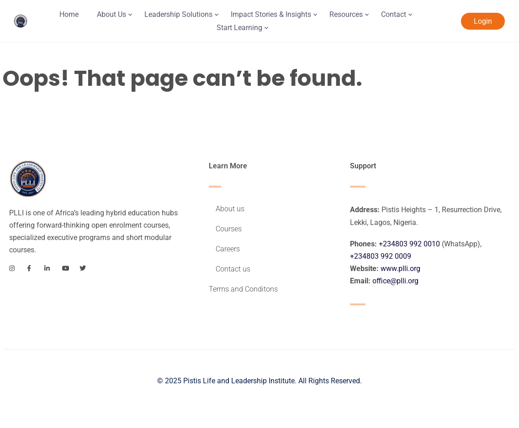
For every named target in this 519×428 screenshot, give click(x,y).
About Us (111, 14)
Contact (393, 14)
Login (483, 21)
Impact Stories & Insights (271, 14)
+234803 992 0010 (409, 244)
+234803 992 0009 (380, 256)
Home (69, 14)
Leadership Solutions (178, 14)
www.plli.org (400, 268)
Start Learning (239, 27)
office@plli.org (395, 281)
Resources (346, 14)
